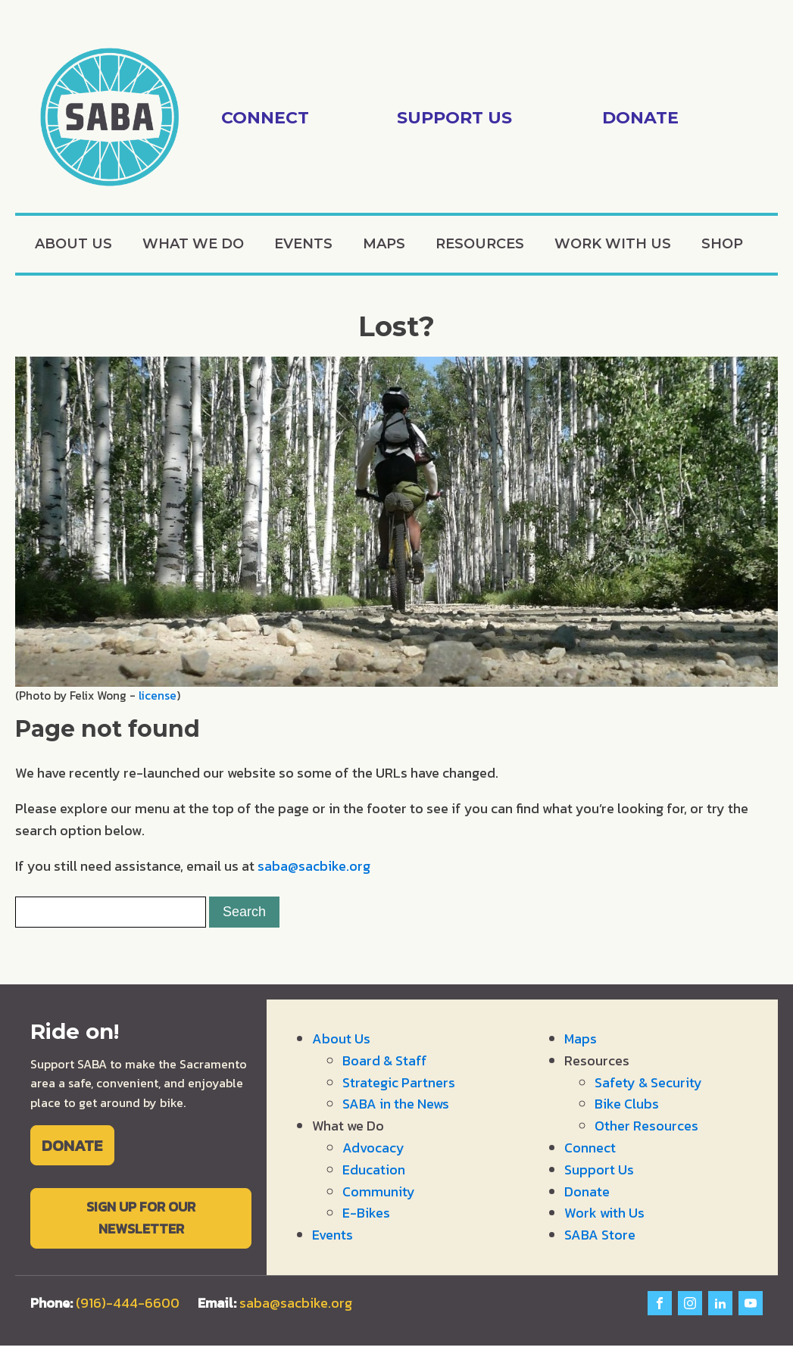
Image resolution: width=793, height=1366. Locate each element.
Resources (480, 243)
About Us (73, 243)
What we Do (193, 243)
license (157, 695)
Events (303, 243)
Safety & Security (648, 1082)
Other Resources (646, 1125)
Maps (384, 243)
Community (378, 1191)
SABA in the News (395, 1103)
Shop (722, 243)
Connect (590, 1147)
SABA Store (599, 1234)
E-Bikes (366, 1212)
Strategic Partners (398, 1082)
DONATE (72, 1145)
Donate (587, 1191)
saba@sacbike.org (314, 866)
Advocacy (373, 1147)
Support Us (599, 1169)
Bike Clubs (627, 1103)
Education (373, 1169)
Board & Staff (384, 1060)
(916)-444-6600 (128, 1303)
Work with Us (612, 243)
